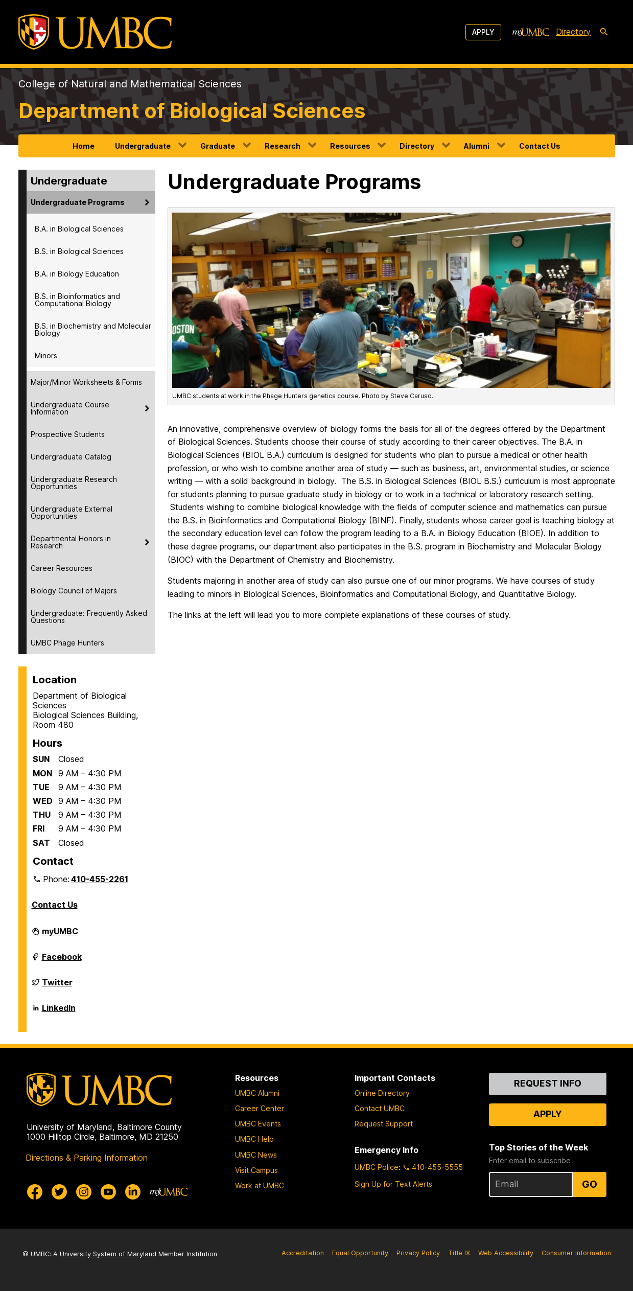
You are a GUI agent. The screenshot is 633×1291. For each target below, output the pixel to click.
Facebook (62, 961)
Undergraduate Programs (78, 202)
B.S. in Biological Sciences (79, 251)
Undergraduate (143, 146)
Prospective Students (68, 434)
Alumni (476, 146)
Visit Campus (256, 1170)
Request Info (547, 1083)
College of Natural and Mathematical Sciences (130, 84)
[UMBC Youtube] (108, 1192)
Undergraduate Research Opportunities (74, 483)
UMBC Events (258, 1123)
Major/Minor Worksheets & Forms (86, 382)
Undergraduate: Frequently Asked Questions (89, 617)
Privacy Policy (418, 1253)
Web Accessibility (505, 1253)
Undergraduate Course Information (70, 408)
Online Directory (382, 1093)
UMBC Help (254, 1139)
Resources (350, 146)
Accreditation (303, 1253)
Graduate (217, 146)
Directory (417, 146)
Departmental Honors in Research (71, 542)
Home (84, 146)
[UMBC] (95, 32)
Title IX (459, 1253)
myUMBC (60, 935)
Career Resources (61, 568)
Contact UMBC (380, 1108)
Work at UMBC (259, 1185)
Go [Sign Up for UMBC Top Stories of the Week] (589, 1184)
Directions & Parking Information (87, 1157)
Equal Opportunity (360, 1253)
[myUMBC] (530, 32)
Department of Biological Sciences (191, 110)
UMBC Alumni (257, 1093)
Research (282, 146)
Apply (483, 32)
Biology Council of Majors (74, 590)
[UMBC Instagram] (84, 1192)
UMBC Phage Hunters (67, 642)
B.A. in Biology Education (77, 273)
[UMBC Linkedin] (133, 1192)
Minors (46, 355)
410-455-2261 (99, 879)
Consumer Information (576, 1253)
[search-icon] (604, 32)
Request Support (384, 1123)
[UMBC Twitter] (59, 1192)
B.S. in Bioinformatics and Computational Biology (77, 300)
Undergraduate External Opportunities (71, 512)
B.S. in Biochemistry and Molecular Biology (93, 329)
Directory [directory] (573, 32)
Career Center (259, 1108)
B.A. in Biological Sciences (79, 228)
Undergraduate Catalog (71, 456)
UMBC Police (376, 1167)
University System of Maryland (108, 1254)
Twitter (57, 986)
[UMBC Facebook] (35, 1192)
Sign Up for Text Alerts (393, 1184)
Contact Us (539, 146)
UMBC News (256, 1154)
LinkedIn (59, 1012)
